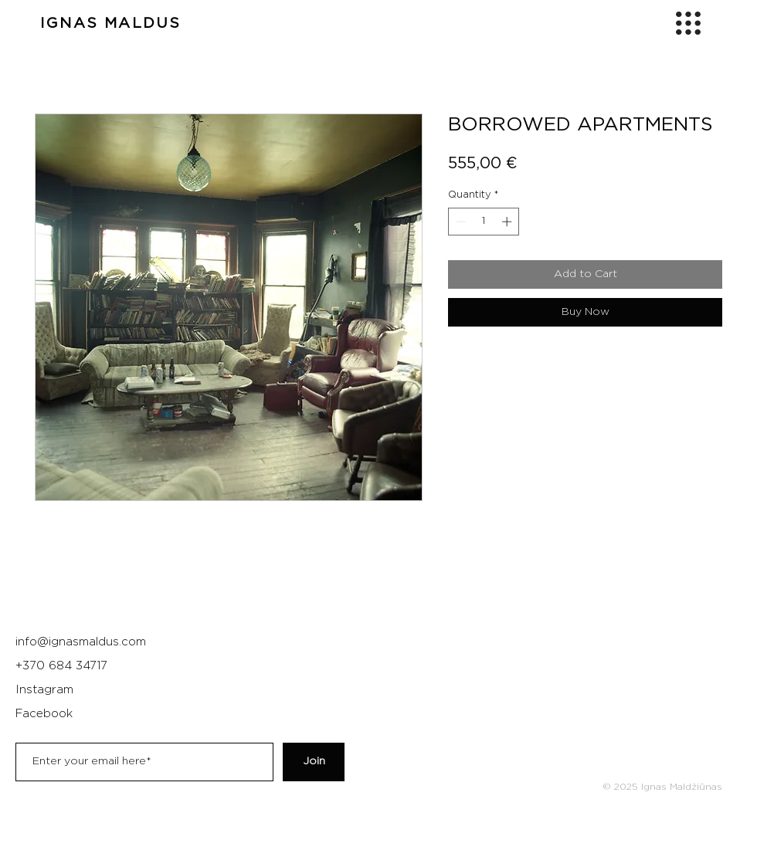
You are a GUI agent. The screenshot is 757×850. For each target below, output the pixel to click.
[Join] (314, 762)
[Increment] (508, 221)
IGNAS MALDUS (110, 23)
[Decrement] (459, 221)
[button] (688, 23)
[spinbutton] (484, 221)
